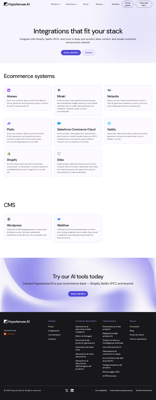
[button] (56, 4)
